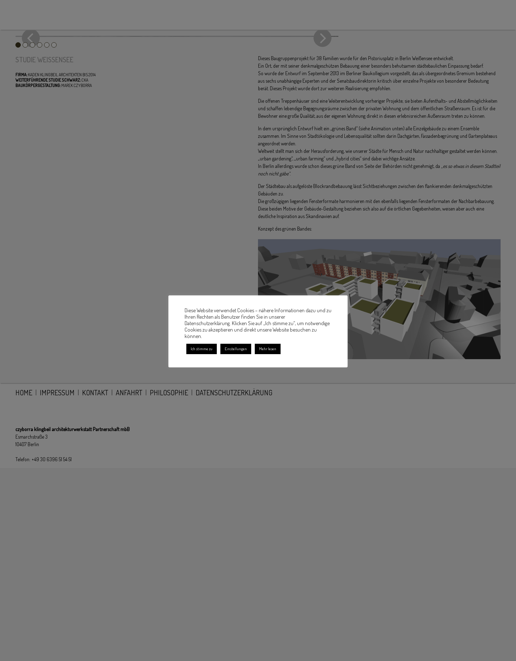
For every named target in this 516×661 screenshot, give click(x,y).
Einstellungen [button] (236, 348)
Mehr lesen (267, 348)
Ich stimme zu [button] (201, 348)
